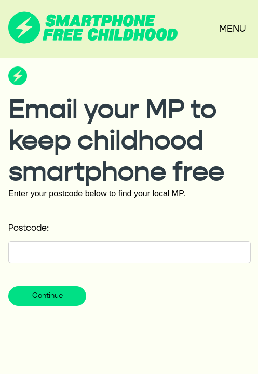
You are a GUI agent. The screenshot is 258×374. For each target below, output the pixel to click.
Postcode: (28, 228)
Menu (232, 29)
